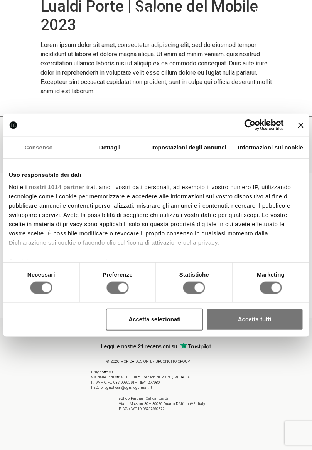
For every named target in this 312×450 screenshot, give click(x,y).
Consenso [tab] (39, 147)
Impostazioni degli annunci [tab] (188, 147)
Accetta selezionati (154, 319)
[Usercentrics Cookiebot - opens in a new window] (249, 125)
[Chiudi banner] (300, 125)
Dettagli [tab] (110, 147)
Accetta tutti (255, 319)
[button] (13, 12)
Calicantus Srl (158, 397)
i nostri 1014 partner (54, 186)
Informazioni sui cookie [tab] (270, 147)
